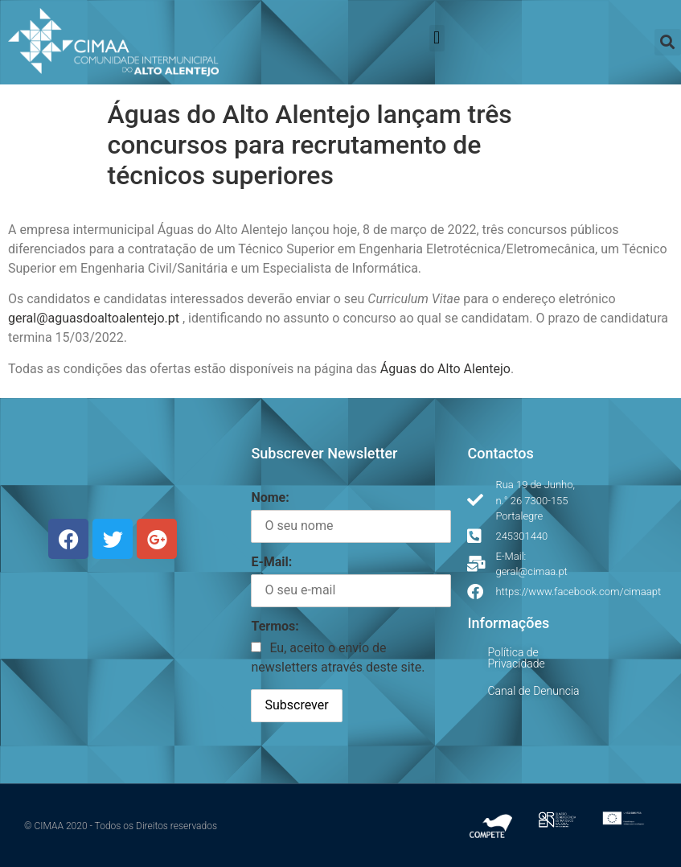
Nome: (270, 497)
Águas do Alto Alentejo (445, 368)
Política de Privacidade (515, 658)
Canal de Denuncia (533, 690)
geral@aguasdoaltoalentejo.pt (93, 318)
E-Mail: (271, 561)
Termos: (274, 626)
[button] (437, 38)
